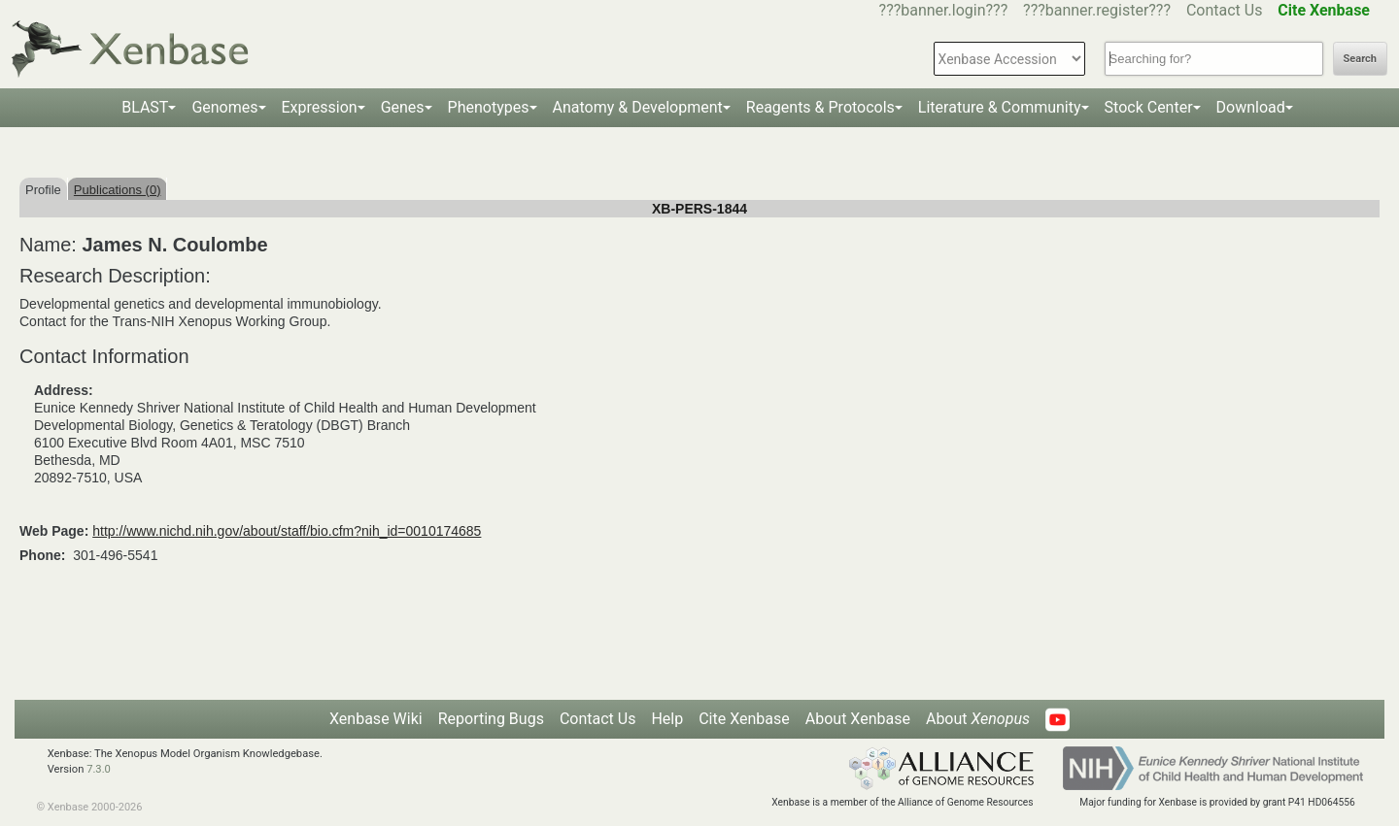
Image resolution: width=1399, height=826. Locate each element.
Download (1250, 107)
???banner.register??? (1097, 10)
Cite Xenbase (744, 719)
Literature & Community (999, 107)
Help (667, 719)
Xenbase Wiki (376, 719)
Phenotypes (488, 107)
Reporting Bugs (491, 719)
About (978, 719)
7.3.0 (98, 769)
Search (1360, 58)
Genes (403, 107)
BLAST (144, 107)
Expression (320, 107)
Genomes (224, 107)
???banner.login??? (943, 10)
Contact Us (1224, 10)
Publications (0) (117, 189)
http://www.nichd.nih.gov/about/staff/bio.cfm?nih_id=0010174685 (286, 531)
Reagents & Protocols (820, 107)
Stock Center (1149, 107)
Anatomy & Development (638, 107)
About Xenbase (857, 719)
